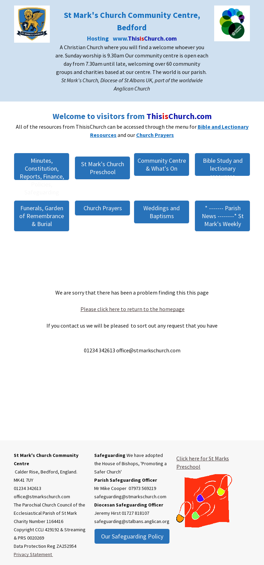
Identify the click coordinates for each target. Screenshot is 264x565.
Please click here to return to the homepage (132, 309)
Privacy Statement (33, 554)
